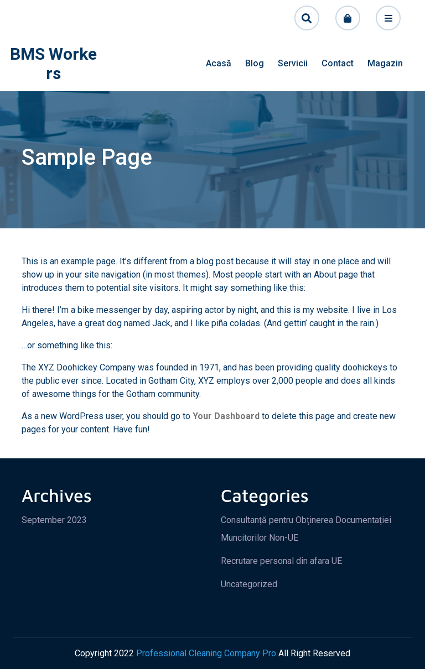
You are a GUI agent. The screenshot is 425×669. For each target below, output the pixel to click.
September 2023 (54, 520)
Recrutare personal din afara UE (281, 561)
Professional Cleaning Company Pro (206, 653)
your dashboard (226, 416)
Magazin (385, 63)
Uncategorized (249, 584)
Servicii (293, 63)
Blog (254, 63)
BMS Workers (53, 63)
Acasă (218, 63)
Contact (338, 63)
